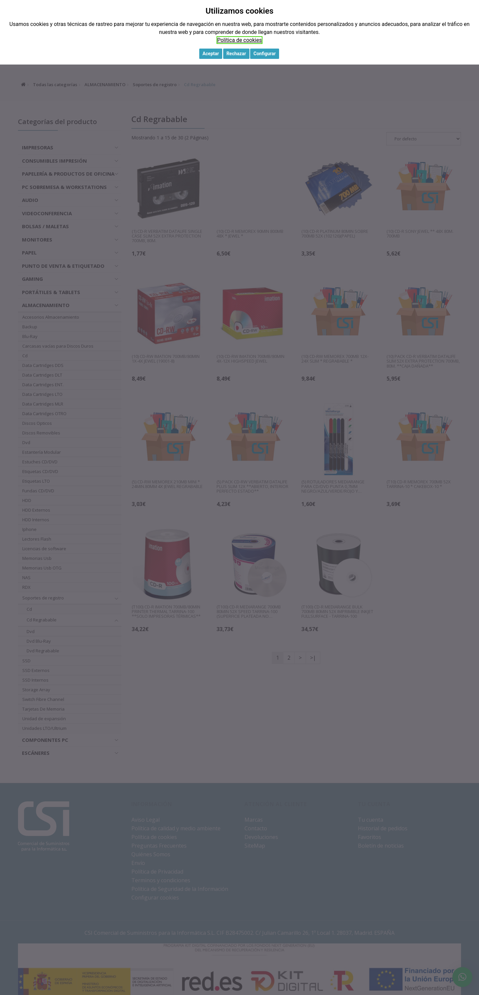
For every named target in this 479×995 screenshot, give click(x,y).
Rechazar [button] (236, 53)
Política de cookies (239, 40)
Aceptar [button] (211, 53)
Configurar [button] (264, 53)
